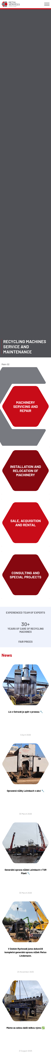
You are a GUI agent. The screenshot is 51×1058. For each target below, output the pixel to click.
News (7, 655)
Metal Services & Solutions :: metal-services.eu (11, 4)
